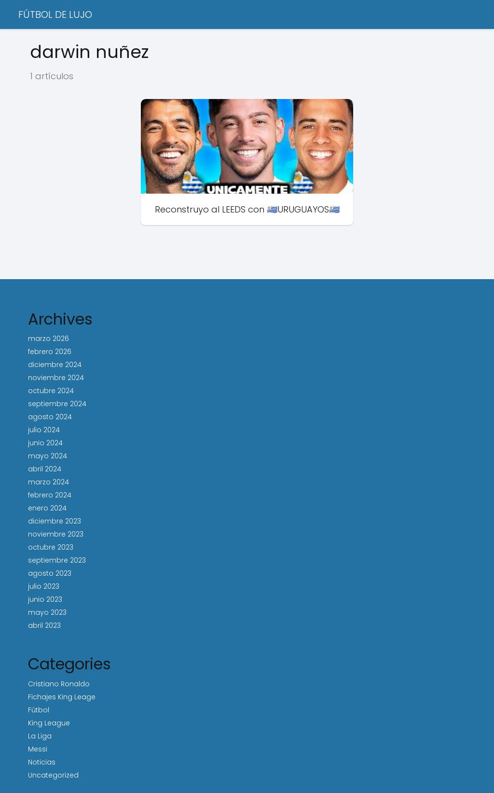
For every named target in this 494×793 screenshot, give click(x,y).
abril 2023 (44, 625)
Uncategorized (53, 775)
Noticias (41, 762)
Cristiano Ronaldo (59, 684)
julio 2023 (43, 586)
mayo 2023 (47, 612)
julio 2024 (44, 430)
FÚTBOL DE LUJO (55, 14)
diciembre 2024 (55, 364)
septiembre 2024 (57, 404)
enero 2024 (47, 508)
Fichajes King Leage (62, 697)
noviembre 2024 (56, 377)
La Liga (40, 736)
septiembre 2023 (57, 560)
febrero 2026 (49, 351)
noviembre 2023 (55, 534)
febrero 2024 (49, 495)
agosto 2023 (49, 573)
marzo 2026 (48, 338)
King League (49, 723)
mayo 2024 (47, 456)
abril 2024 (44, 469)
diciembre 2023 (54, 521)
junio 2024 (45, 443)
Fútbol (38, 710)
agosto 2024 (50, 417)
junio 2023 (45, 599)
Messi (37, 749)
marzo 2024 (48, 482)
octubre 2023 (50, 547)
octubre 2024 (51, 391)
